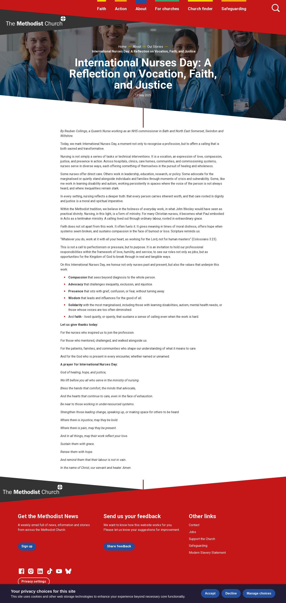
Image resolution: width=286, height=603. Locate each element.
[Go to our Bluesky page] (68, 571)
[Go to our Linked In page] (40, 571)
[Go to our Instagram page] (30, 571)
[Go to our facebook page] (21, 571)
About (140, 8)
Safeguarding (233, 8)
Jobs (192, 532)
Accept (210, 593)
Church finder (200, 8)
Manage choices (259, 593)
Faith (101, 8)
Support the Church (202, 539)
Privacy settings (33, 581)
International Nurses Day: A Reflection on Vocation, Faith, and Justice (144, 51)
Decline (231, 593)
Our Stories (155, 46)
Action (121, 8)
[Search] (276, 8)
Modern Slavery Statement (207, 553)
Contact (194, 525)
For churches (167, 8)
